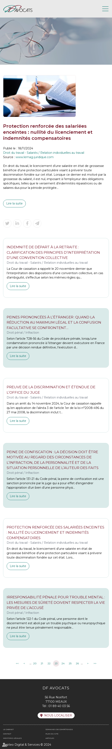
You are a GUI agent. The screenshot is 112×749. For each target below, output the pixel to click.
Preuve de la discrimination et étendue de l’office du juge (51, 390)
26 (77, 663)
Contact (7, 734)
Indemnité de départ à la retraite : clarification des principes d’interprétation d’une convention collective (53, 252)
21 (42, 663)
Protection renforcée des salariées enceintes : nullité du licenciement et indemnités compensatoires (55, 532)
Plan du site (52, 734)
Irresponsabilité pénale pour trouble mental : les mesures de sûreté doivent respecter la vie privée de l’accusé (56, 602)
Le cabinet (8, 729)
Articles (50, 738)
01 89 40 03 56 (59, 706)
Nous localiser (58, 715)
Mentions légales (12, 738)
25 (70, 663)
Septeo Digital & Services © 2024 (27, 744)
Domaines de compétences (59, 729)
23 (56, 663)
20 (35, 663)
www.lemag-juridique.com (35, 157)
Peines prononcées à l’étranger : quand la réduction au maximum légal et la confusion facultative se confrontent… (54, 322)
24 (63, 663)
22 (49, 663)
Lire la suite (14, 203)
